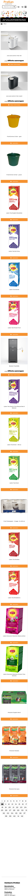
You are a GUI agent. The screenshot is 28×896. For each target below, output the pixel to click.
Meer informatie (14, 64)
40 (14, 816)
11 (5, 804)
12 (9, 804)
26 (6, 810)
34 (12, 813)
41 (18, 816)
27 (10, 810)
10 (2, 804)
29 (18, 810)
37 (24, 813)
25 (2, 810)
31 (26, 810)
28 (14, 810)
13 (12, 804)
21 (13, 807)
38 (6, 816)
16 (23, 804)
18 (2, 807)
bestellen (14, 143)
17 (26, 804)
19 (6, 807)
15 (19, 804)
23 (21, 807)
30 (22, 810)
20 (10, 807)
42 (22, 816)
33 (8, 813)
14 (16, 804)
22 (17, 807)
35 (16, 813)
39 (10, 816)
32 (4, 813)
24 (25, 807)
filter (3, 24)
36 (20, 813)
